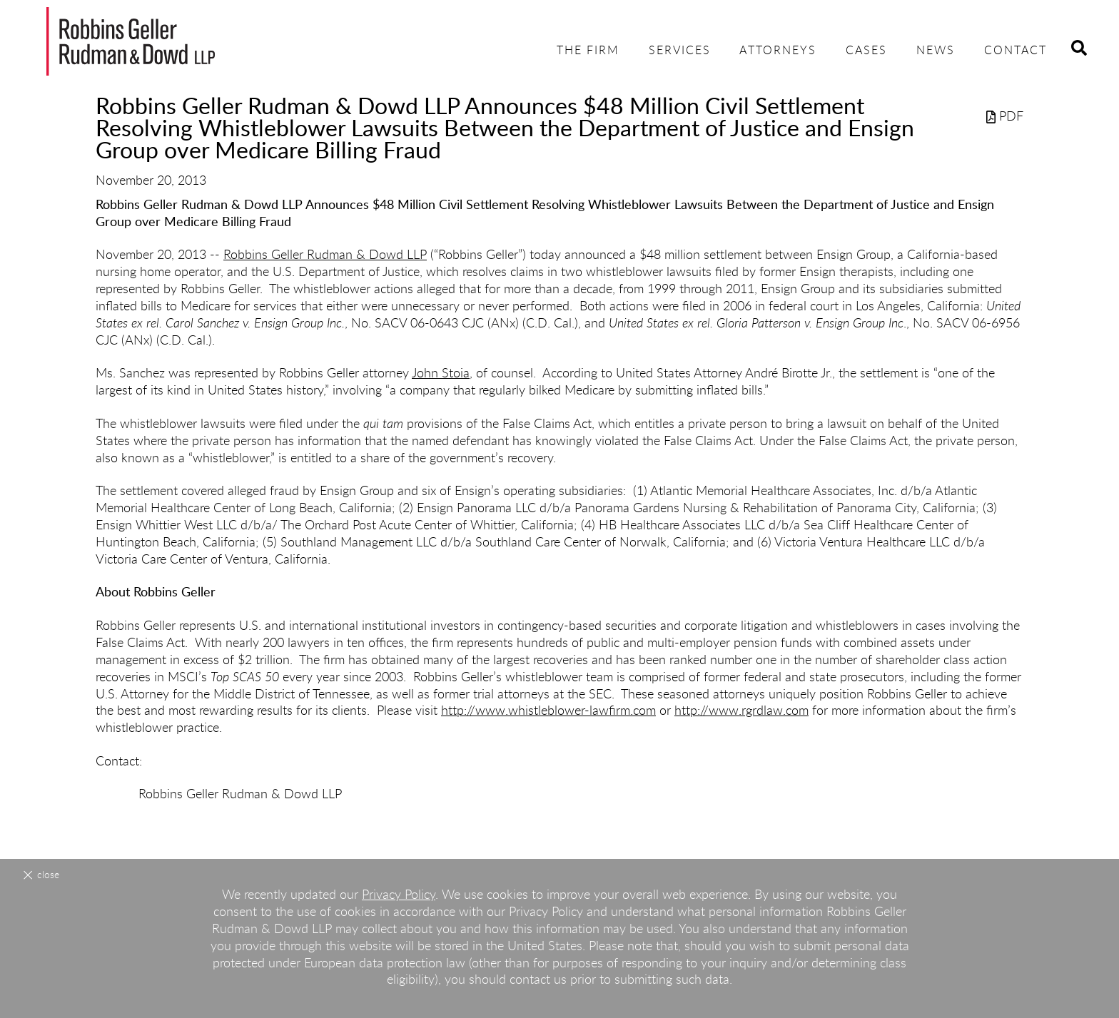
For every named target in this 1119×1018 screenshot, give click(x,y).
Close (48, 875)
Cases (866, 50)
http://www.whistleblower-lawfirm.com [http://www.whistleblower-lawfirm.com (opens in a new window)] (548, 711)
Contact (1015, 50)
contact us (538, 980)
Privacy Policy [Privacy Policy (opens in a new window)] (398, 895)
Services (680, 50)
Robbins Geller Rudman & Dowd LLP (325, 255)
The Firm (588, 50)
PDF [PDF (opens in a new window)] (1005, 117)
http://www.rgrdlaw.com (741, 711)
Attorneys (777, 50)
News (935, 50)
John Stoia (441, 373)
